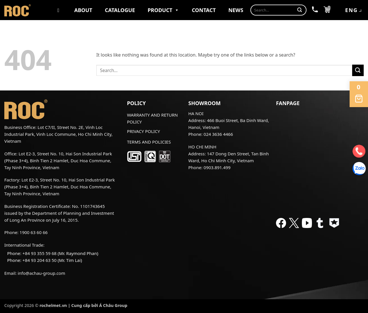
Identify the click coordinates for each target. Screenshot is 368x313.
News (235, 10)
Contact (204, 10)
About (83, 10)
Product (163, 10)
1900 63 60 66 (34, 232)
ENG (354, 11)
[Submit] (299, 10)
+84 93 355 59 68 (39, 253)
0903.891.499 (217, 167)
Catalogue (120, 10)
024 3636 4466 (218, 134)
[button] (327, 10)
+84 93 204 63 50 (39, 260)
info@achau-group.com (41, 273)
